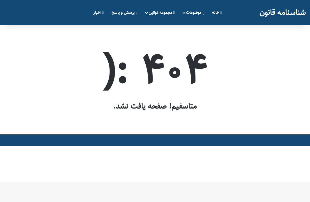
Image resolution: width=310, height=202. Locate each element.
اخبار (98, 12)
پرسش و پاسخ (124, 12)
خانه (217, 12)
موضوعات (195, 12)
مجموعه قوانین (161, 12)
